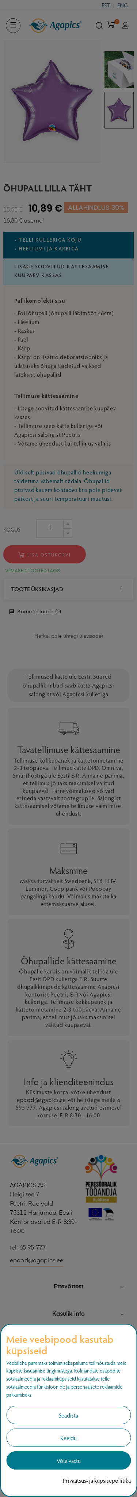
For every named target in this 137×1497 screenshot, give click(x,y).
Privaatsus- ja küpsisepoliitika (97, 1480)
